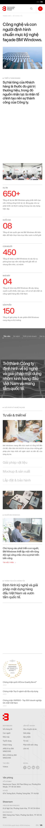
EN (38, 2)
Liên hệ (26, 749)
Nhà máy (6, 737)
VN (41, 2)
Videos (5, 767)
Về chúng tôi (7, 729)
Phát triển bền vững (30, 745)
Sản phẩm (27, 737)
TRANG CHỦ (7, 16)
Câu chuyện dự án (30, 729)
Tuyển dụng (7, 741)
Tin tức (25, 741)
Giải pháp (26, 733)
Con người (6, 733)
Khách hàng (7, 745)
